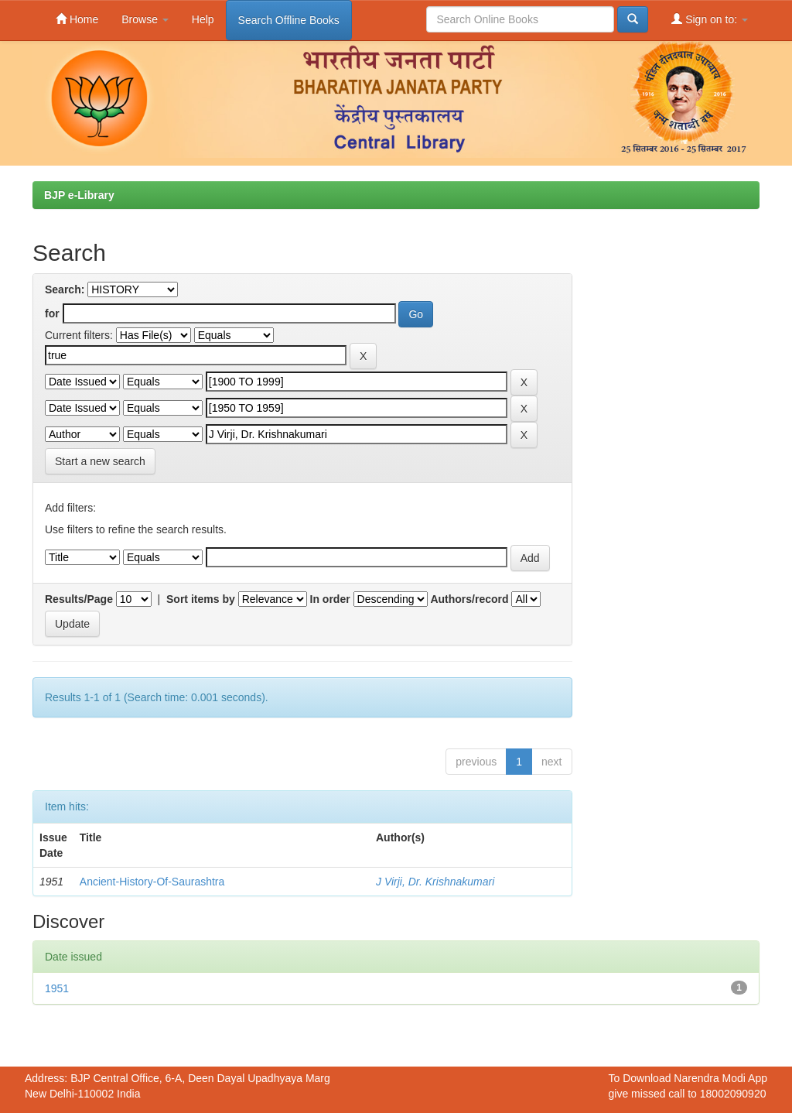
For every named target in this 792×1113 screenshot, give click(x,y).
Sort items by (200, 599)
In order (330, 599)
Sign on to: (709, 19)
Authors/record (469, 599)
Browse (145, 19)
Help (203, 19)
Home (77, 19)
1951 (57, 988)
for (52, 313)
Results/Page (79, 599)
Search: (64, 289)
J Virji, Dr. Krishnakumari (435, 881)
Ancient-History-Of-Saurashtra (152, 881)
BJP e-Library (79, 195)
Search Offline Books (289, 20)
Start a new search (100, 461)
